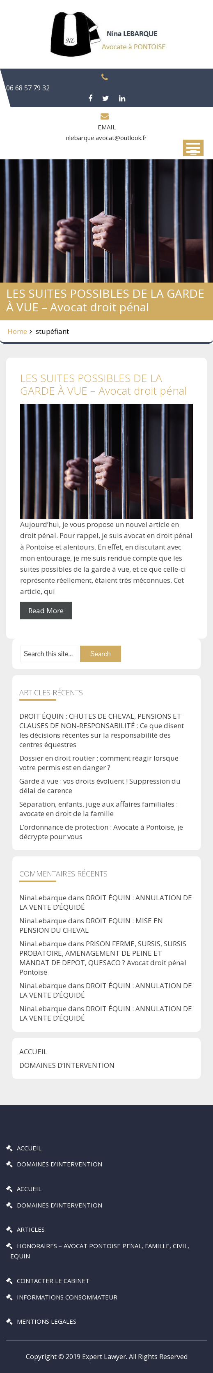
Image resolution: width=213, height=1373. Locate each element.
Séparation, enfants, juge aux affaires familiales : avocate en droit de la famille (98, 808)
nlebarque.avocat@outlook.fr (106, 137)
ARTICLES (31, 1229)
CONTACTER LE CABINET (53, 1280)
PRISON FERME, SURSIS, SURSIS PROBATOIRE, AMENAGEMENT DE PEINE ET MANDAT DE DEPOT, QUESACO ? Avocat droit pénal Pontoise (102, 958)
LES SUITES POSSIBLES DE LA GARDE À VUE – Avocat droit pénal (103, 384)
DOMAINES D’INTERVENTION (67, 1065)
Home (17, 331)
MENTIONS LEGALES (46, 1321)
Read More (46, 610)
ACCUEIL (33, 1051)
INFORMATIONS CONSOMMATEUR (67, 1297)
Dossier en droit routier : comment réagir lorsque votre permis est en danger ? (99, 762)
